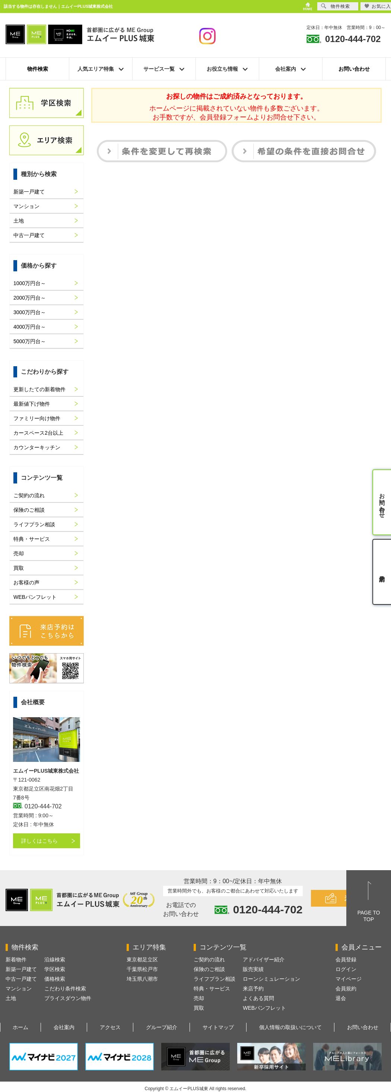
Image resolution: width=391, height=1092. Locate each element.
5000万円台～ (29, 341)
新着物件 (16, 959)
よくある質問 (258, 998)
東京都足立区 (142, 959)
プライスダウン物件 (67, 998)
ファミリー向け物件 (36, 418)
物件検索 (37, 69)
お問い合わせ (354, 69)
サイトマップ (218, 1027)
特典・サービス (31, 539)
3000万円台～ (29, 312)
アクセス (110, 1027)
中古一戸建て (29, 235)
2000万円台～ (29, 298)
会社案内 (64, 1027)
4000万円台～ (29, 327)
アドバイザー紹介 (263, 959)
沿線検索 (54, 959)
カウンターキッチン (36, 447)
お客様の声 (26, 582)
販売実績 (253, 969)
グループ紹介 (161, 1027)
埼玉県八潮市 (142, 979)
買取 (18, 568)
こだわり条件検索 (65, 989)
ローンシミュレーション (271, 979)
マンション (26, 206)
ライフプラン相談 (34, 524)
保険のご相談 (29, 510)
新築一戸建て (29, 192)
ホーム (20, 1027)
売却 (18, 553)
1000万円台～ (29, 283)
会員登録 (346, 959)
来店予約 (253, 989)
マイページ (349, 979)
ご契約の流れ (29, 495)
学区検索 (54, 969)
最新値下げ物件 (31, 404)
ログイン (346, 969)
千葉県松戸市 (142, 969)
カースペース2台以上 (38, 433)
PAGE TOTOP (368, 916)
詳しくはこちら (39, 841)
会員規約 (346, 989)
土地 (18, 221)
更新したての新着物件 (39, 389)
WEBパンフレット (35, 597)
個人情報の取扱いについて (290, 1027)
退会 (341, 998)
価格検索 (54, 979)
